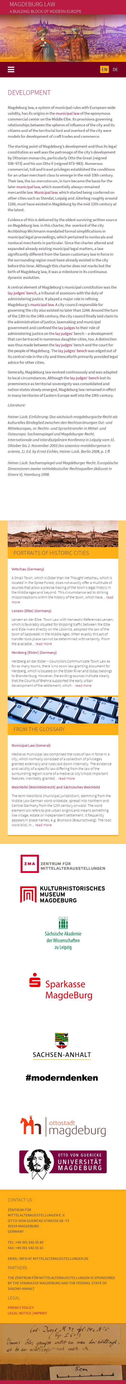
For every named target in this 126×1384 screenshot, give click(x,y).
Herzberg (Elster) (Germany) (34, 652)
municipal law (68, 113)
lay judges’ (64, 333)
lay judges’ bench (22, 293)
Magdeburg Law (32, 4)
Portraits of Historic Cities (51, 553)
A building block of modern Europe (45, 11)
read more (43, 643)
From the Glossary (39, 729)
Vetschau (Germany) (28, 569)
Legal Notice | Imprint (27, 1313)
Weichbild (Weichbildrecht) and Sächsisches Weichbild (56, 787)
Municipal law (45, 192)
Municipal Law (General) (31, 745)
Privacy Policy (21, 1307)
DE (115, 69)
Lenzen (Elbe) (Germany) (31, 610)
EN (104, 69)
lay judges (67, 327)
